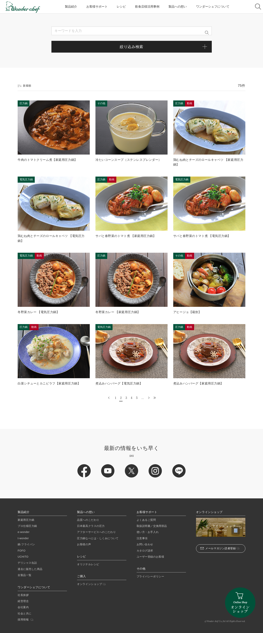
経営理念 (23, 601)
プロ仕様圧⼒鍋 (27, 525)
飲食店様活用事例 (147, 6)
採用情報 (25, 619)
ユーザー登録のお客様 (150, 556)
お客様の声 (84, 544)
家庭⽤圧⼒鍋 (26, 519)
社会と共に (24, 613)
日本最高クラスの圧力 (91, 525)
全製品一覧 (24, 575)
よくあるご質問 (146, 519)
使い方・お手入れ (148, 532)
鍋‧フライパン (26, 544)
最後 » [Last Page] (153, 397)
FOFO (21, 550)
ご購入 (81, 576)
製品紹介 (71, 6)
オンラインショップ (91, 584)
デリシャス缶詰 (27, 562)
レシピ (121, 6)
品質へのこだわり (88, 519)
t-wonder (23, 538)
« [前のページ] (109, 397)
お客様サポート (97, 6)
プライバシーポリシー (150, 576)
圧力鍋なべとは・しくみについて (97, 538)
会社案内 (23, 607)
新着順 (24, 85)
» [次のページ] (148, 397)
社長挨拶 (23, 595)
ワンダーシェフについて (212, 6)
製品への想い (178, 6)
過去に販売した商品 (30, 569)
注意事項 (142, 538)
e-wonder (24, 532)
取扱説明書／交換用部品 (152, 525)
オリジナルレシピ (88, 564)
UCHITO (23, 556)
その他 (141, 568)
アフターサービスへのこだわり (96, 532)
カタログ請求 (145, 550)
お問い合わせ (145, 544)
